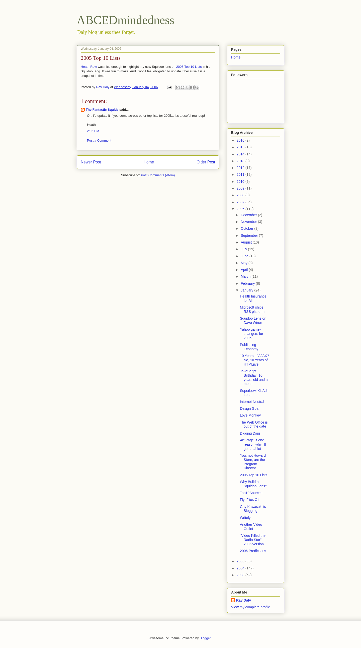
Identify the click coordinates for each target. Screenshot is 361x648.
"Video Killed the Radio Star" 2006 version (252, 540)
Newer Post (91, 162)
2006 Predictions (253, 551)
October (247, 228)
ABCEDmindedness (125, 20)
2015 (241, 147)
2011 (241, 174)
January (247, 290)
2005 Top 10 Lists (189, 67)
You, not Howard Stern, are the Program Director (253, 461)
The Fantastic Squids (102, 109)
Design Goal (249, 408)
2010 (241, 182)
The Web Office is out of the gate (254, 424)
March (246, 276)
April (245, 270)
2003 (241, 575)
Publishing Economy (249, 347)
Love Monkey (250, 415)
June (245, 256)
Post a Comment (99, 140)
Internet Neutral (252, 402)
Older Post (206, 162)
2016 (241, 140)
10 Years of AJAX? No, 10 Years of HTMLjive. (254, 360)
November (249, 222)
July (244, 249)
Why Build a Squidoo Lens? (253, 484)
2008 (241, 195)
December (249, 215)
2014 (241, 154)
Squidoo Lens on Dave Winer (253, 320)
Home (149, 162)
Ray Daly (243, 600)
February (248, 283)
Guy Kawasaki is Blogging (253, 509)
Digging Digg (250, 433)
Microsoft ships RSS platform (252, 309)
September (250, 235)
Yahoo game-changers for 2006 (251, 333)
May (244, 263)
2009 (241, 188)
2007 (241, 202)
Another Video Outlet (251, 526)
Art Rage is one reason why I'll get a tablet (253, 444)
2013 (241, 161)
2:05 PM (93, 131)
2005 (241, 561)
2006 (241, 209)
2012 (241, 168)
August (246, 242)
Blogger (205, 638)
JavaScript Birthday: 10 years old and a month (254, 377)
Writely (245, 518)
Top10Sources (251, 493)
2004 (241, 568)
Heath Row (89, 67)
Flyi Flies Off (249, 500)
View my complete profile (250, 607)
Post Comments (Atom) (158, 175)
